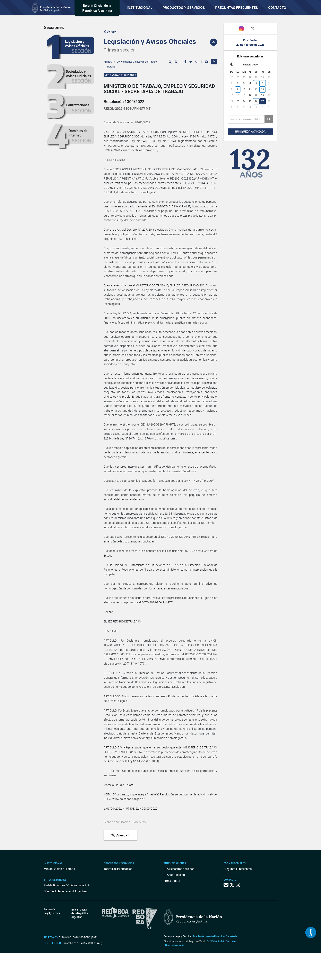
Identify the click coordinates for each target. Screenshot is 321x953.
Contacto (277, 7)
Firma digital (172, 881)
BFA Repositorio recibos (179, 869)
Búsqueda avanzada (250, 131)
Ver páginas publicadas (120, 75)
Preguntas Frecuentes (236, 7)
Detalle (111, 66)
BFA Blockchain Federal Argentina (65, 891)
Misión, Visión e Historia (59, 869)
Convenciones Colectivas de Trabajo (137, 61)
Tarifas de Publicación (118, 869)
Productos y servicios (184, 7)
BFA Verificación (174, 875)
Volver (110, 32)
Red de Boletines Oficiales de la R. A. (67, 885)
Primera (108, 61)
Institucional (139, 7)
